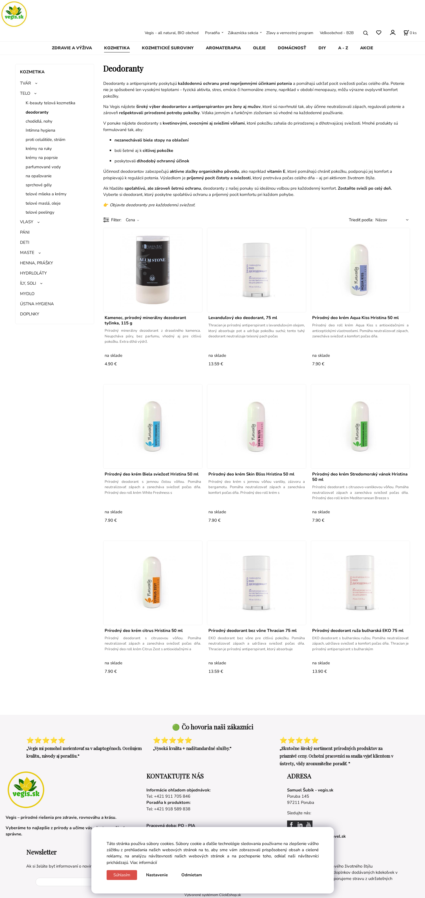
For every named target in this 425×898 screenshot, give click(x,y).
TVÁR (25, 83)
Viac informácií (143, 862)
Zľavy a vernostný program (289, 33)
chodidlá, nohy (39, 121)
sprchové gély (39, 185)
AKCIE (366, 48)
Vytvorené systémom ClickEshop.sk (212, 894)
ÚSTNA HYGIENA (37, 304)
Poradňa (212, 33)
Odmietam (191, 875)
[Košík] (410, 33)
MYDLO (27, 294)
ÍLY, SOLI (28, 283)
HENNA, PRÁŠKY (36, 263)
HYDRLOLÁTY (33, 273)
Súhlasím (121, 875)
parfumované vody (43, 167)
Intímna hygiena (40, 130)
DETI (24, 242)
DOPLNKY (29, 314)
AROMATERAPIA (223, 48)
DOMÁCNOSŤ (292, 48)
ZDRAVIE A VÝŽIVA (72, 48)
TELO (25, 93)
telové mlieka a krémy (46, 194)
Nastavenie (157, 875)
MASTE (27, 252)
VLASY (26, 222)
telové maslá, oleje (43, 203)
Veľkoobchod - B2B (337, 33)
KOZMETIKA (117, 48)
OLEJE (259, 48)
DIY (322, 48)
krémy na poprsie (42, 157)
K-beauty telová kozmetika (50, 103)
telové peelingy (40, 212)
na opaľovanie (39, 176)
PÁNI (25, 232)
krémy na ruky (39, 148)
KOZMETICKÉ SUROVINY (168, 48)
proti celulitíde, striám (45, 139)
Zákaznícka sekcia (243, 33)
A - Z (343, 48)
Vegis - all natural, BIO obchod (172, 33)
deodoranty (37, 112)
